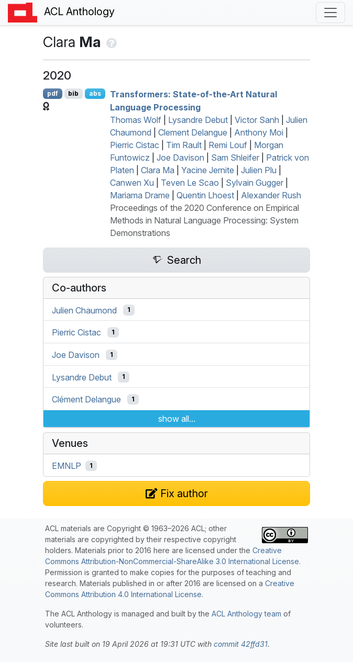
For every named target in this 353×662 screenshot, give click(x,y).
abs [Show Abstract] (95, 93)
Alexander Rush (271, 195)
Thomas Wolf (135, 120)
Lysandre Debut (198, 120)
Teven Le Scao (190, 182)
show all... (176, 418)
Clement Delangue (192, 132)
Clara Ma (157, 170)
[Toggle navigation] (330, 12)
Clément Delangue (86, 399)
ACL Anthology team (246, 613)
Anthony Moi (258, 132)
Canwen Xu (132, 182)
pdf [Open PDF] (52, 93)
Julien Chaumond (84, 310)
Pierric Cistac (134, 145)
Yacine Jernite (207, 170)
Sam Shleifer (235, 157)
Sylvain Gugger (254, 182)
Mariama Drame (140, 195)
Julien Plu (259, 170)
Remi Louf (227, 145)
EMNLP (66, 466)
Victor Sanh (257, 120)
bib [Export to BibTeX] (73, 93)
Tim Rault (184, 145)
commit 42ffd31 (241, 643)
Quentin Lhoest (205, 195)
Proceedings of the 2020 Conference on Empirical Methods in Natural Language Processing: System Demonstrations (204, 220)
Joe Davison (180, 157)
